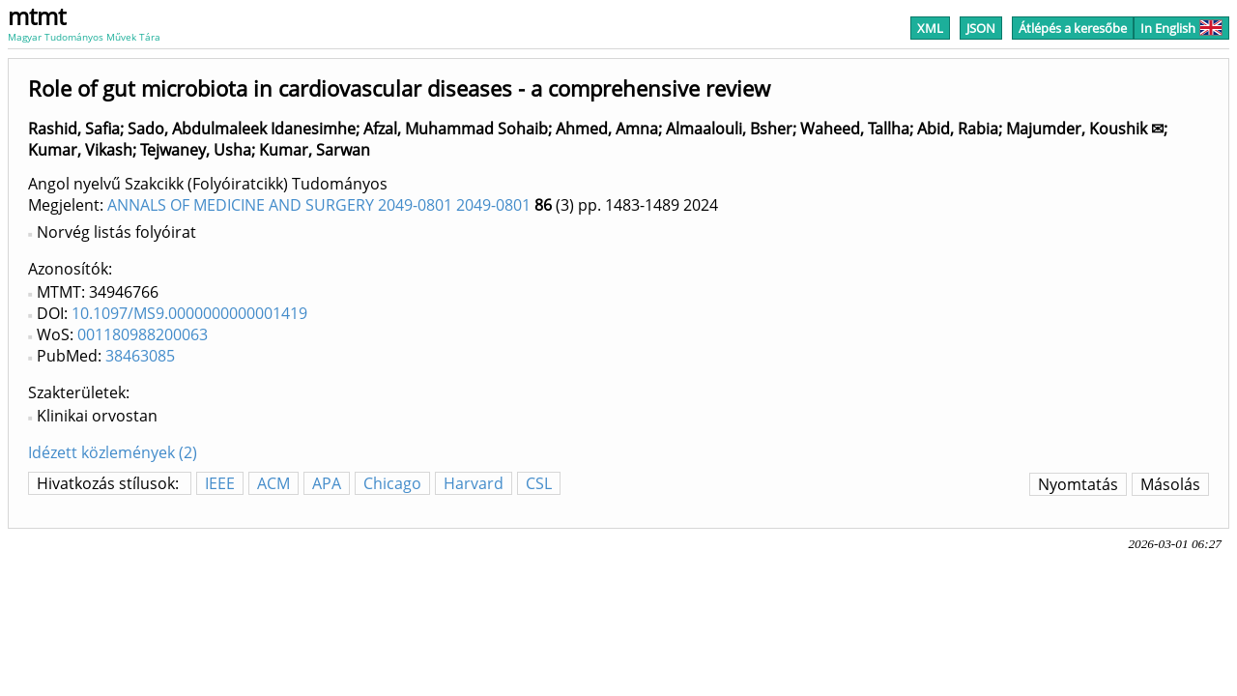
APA (326, 483)
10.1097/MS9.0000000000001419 (189, 313)
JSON (980, 28)
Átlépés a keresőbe (1073, 28)
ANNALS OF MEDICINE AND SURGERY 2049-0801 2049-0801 (319, 205)
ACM (273, 483)
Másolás (1170, 484)
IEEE (220, 483)
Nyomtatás (1078, 484)
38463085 (140, 355)
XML (930, 28)
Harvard (473, 483)
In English (1181, 28)
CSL (539, 483)
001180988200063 (142, 334)
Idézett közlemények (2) (112, 452)
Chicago (392, 483)
